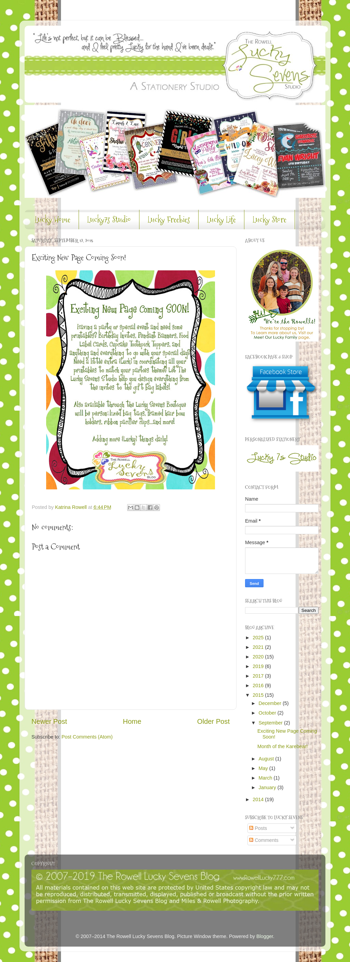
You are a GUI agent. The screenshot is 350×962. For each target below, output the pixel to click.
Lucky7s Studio (109, 219)
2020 (259, 656)
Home (132, 721)
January (268, 787)
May (264, 768)
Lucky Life (221, 219)
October (268, 713)
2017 (259, 676)
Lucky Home (52, 219)
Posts (258, 828)
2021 (259, 647)
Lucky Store (269, 219)
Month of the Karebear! (282, 746)
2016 (259, 685)
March (266, 778)
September (271, 723)
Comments (264, 840)
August (267, 758)
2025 (259, 637)
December (271, 703)
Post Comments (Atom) (87, 737)
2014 (259, 799)
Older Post (213, 721)
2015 (259, 695)
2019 (259, 666)
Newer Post (49, 721)
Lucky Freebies (169, 219)
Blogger (264, 936)
